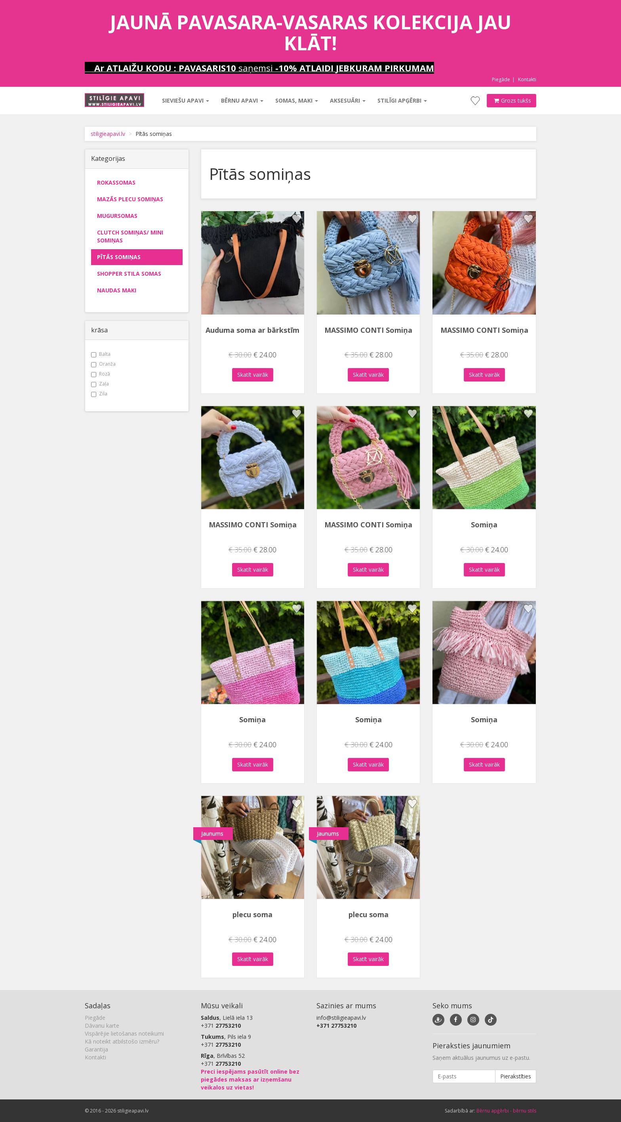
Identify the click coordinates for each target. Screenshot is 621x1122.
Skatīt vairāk (252, 374)
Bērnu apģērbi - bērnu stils (506, 1110)
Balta (100, 354)
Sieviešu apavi (185, 100)
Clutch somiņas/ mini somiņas (130, 236)
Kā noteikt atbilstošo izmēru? (122, 1041)
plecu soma (252, 914)
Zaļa (100, 383)
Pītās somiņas (119, 257)
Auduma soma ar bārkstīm (252, 330)
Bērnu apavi (242, 100)
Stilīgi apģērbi (402, 100)
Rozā (100, 373)
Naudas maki (116, 290)
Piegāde (501, 79)
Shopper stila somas (129, 273)
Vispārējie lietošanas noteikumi (124, 1033)
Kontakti (527, 79)
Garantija (96, 1049)
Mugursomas (117, 215)
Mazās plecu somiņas (130, 199)
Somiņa (484, 524)
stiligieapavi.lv (108, 133)
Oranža (103, 364)
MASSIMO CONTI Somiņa (368, 330)
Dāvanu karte (102, 1025)
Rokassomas (116, 182)
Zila (99, 393)
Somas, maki (296, 100)
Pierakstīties (515, 1076)
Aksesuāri (348, 100)
